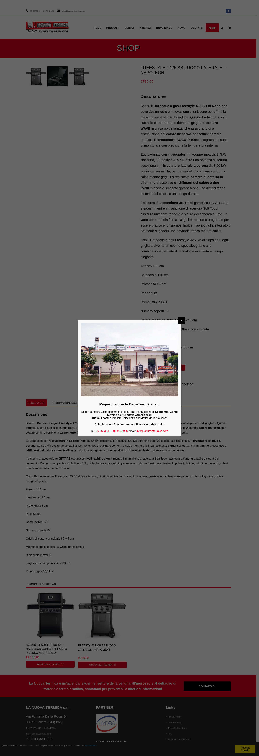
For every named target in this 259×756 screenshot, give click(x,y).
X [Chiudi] (181, 320)
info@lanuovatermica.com (152, 431)
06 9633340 (103, 431)
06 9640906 (120, 431)
